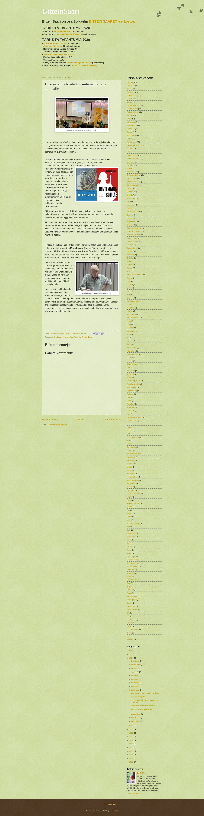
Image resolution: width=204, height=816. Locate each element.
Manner (129, 430)
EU (128, 424)
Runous (129, 132)
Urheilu (129, 450)
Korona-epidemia (133, 158)
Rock (128, 583)
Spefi (128, 89)
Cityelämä (130, 490)
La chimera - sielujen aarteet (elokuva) (145, 693)
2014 (131, 758)
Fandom (130, 361)
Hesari (129, 152)
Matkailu (130, 115)
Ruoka (129, 593)
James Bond (131, 533)
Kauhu (129, 139)
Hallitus (129, 513)
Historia (129, 218)
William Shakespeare (134, 145)
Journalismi (131, 537)
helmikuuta (135, 718)
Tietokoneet (131, 620)
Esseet (129, 500)
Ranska (129, 268)
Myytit (129, 377)
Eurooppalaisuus (133, 503)
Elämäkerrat (131, 314)
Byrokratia (130, 255)
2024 (131, 658)
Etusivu (81, 419)
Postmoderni (131, 387)
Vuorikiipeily (131, 457)
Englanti (130, 497)
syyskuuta (135, 672)
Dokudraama (131, 421)
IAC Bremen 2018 (133, 318)
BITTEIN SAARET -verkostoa (112, 21)
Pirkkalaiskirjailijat (133, 384)
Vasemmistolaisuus (134, 454)
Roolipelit (130, 590)
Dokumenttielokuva (134, 493)
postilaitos (130, 460)
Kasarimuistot (132, 178)
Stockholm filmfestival (135, 228)
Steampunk (131, 606)
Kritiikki (129, 102)
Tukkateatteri (131, 142)
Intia (128, 527)
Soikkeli (143, 773)
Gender (129, 149)
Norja (129, 334)
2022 (131, 729)
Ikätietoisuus (131, 198)
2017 (131, 747)
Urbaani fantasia (133, 629)
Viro (128, 294)
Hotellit (129, 517)
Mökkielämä (131, 122)
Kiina (128, 543)
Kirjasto (129, 547)
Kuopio (129, 278)
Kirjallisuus (58, 337)
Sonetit (129, 603)
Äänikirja (130, 639)
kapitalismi (131, 411)
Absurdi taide (131, 348)
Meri (128, 434)
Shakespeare (132, 600)
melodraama (131, 221)
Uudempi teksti (50, 419)
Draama (130, 357)
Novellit (129, 265)
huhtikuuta (135, 690)
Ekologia (130, 245)
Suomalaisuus (132, 248)
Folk (128, 510)
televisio (130, 470)
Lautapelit (130, 162)
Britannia (130, 298)
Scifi (128, 202)
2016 (131, 751)
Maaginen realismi (133, 563)
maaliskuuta (136, 714)
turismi (129, 168)
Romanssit (131, 129)
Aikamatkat (131, 474)
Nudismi (130, 576)
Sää (128, 613)
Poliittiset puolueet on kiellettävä (143, 706)
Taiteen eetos (132, 95)
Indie (128, 520)
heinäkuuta (135, 679)
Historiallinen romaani (135, 275)
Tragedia (130, 394)
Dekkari (129, 208)
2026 (131, 651)
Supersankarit (132, 238)
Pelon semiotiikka (133, 437)
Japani (129, 321)
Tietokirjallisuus (132, 241)
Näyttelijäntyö (132, 125)
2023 (131, 726)
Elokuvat (130, 82)
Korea (129, 553)
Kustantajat (131, 557)
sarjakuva (130, 464)
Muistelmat (131, 573)
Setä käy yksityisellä (138, 697)
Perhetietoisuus (132, 112)
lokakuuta (135, 668)
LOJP (129, 324)
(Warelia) (84, 65)
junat (128, 636)
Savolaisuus (131, 447)
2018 (131, 744)
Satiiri (129, 444)
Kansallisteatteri (133, 364)
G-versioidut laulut (133, 175)
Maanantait (131, 205)
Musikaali (130, 374)
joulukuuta (135, 661)
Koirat (129, 550)
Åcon (128, 414)
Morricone (130, 570)
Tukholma (130, 165)
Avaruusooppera (133, 480)
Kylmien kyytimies (133, 235)
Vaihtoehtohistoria (133, 301)
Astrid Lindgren (132, 477)
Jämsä (129, 540)
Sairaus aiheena (133, 212)
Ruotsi (129, 271)
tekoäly (129, 467)
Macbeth (130, 328)
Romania (130, 586)
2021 (131, 733)
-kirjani (55, 43)
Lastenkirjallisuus (133, 560)
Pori (128, 440)
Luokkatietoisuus (133, 105)
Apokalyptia (131, 172)
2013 (131, 762)
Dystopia (130, 225)
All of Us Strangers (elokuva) (141, 709)
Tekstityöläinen (87, 337)
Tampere (77, 337)
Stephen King (132, 391)
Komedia (130, 261)
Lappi (129, 281)
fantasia (130, 195)
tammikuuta (135, 721)
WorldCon (130, 404)
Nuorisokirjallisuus (133, 381)
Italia (128, 530)
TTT (128, 616)
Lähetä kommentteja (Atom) (57, 425)
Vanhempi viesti (113, 419)
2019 (131, 740)
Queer (129, 288)
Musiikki (130, 285)
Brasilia (129, 487)
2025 (131, 654)
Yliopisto (130, 251)
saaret (129, 304)
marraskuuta (136, 665)
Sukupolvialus (132, 610)
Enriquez (130, 427)
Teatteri (129, 99)
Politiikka (130, 92)
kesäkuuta (135, 683)
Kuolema (130, 367)
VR (128, 338)
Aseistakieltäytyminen (135, 417)
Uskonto (130, 188)
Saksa (129, 215)
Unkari (129, 401)
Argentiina (130, 308)
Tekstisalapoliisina (133, 231)
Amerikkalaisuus (133, 354)
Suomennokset (132, 155)
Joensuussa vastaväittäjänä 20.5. (58, 54)
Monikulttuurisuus (133, 566)
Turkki (129, 626)
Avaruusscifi (131, 135)
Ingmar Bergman (133, 523)
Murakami (130, 331)
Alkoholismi (131, 351)
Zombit (129, 633)
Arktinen (130, 311)
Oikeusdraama (132, 580)
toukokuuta (135, 686)
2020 (131, 737)
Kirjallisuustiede (132, 182)
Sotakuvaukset (68, 337)
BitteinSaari (60, 11)
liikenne (129, 341)
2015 (131, 755)
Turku (129, 397)
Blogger (115, 811)
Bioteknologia (132, 484)
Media (129, 119)
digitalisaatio (131, 407)
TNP (128, 291)
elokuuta (134, 675)
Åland (129, 344)
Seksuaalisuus (132, 596)
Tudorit (129, 623)
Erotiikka (130, 258)
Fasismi (129, 507)
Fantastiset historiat (52, 46)
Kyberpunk (131, 371)
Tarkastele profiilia (133, 793)
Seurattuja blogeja (110, 804)
